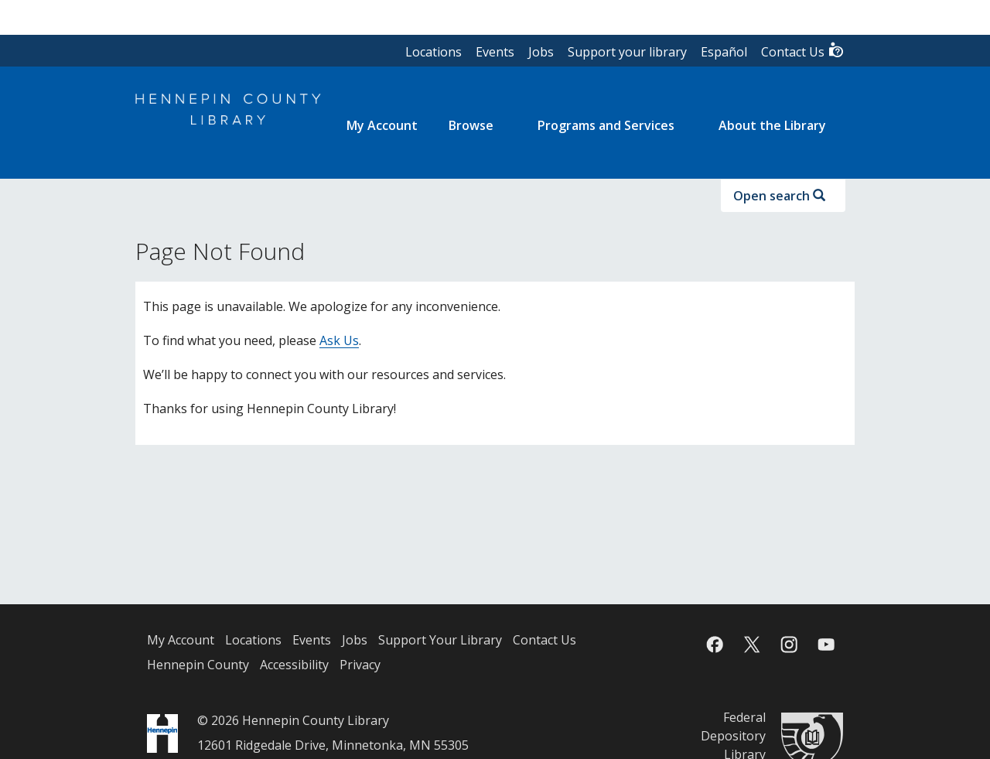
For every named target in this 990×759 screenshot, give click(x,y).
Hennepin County (198, 664)
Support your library (627, 51)
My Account (180, 639)
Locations (433, 51)
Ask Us (339, 340)
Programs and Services (606, 125)
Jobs (541, 51)
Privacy (360, 664)
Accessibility (294, 664)
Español (724, 51)
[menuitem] (382, 125)
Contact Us (803, 50)
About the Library (772, 125)
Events (495, 51)
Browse (471, 125)
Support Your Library (440, 639)
